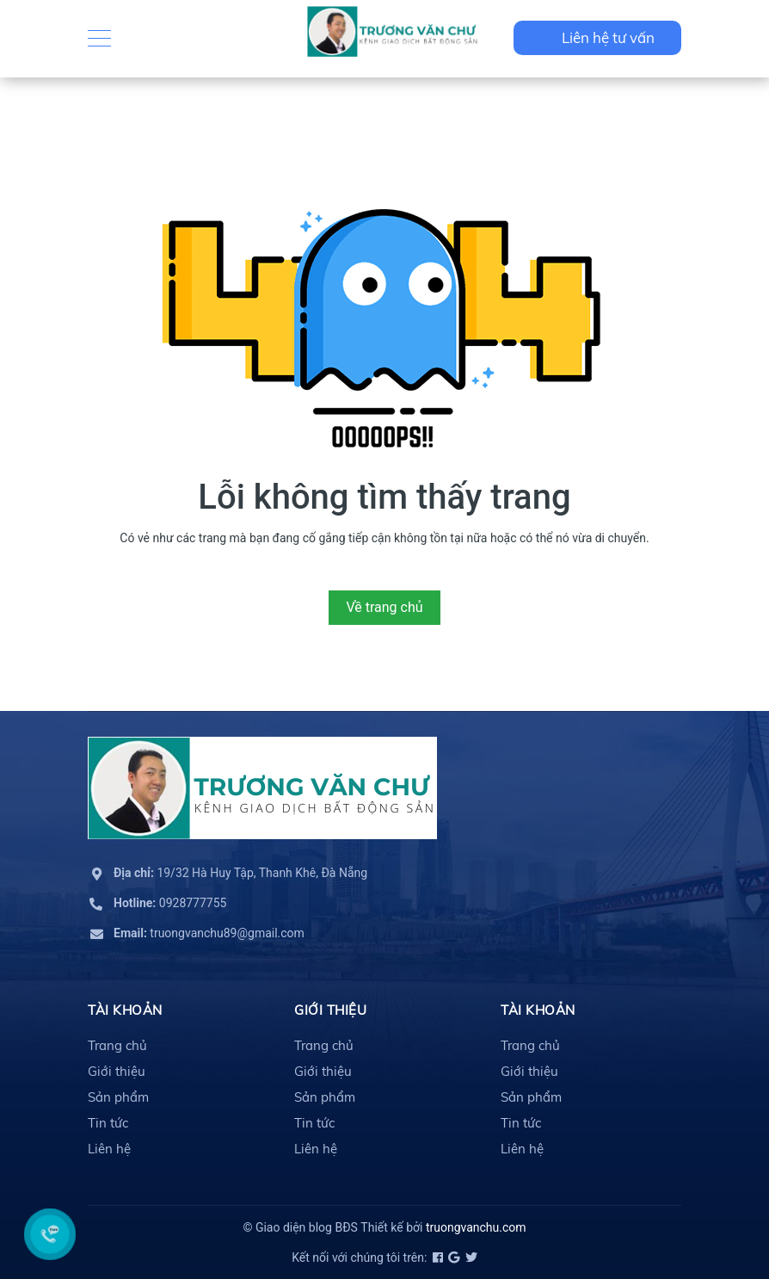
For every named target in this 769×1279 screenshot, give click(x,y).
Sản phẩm (118, 1097)
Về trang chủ (384, 607)
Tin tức (108, 1123)
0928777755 (170, 903)
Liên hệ (109, 1148)
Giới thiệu (116, 1071)
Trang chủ (117, 1045)
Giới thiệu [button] (330, 1010)
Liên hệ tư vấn (608, 37)
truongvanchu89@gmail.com (209, 933)
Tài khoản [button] (125, 1010)
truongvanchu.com (476, 1227)
